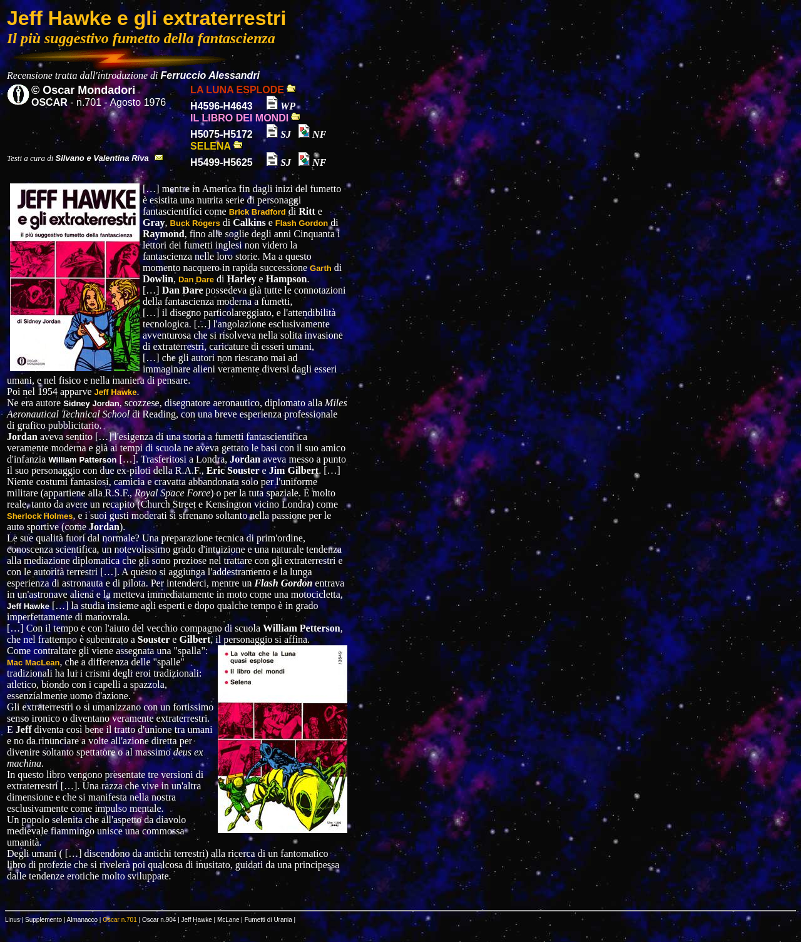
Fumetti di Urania (268, 919)
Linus (12, 919)
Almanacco (82, 919)
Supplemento (43, 919)
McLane (228, 919)
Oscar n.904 (159, 919)
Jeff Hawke (196, 919)
